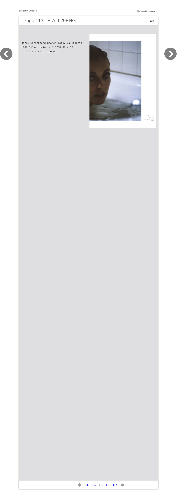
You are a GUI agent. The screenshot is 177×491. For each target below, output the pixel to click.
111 (87, 484)
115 (115, 484)
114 (108, 484)
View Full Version (147, 11)
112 (94, 484)
